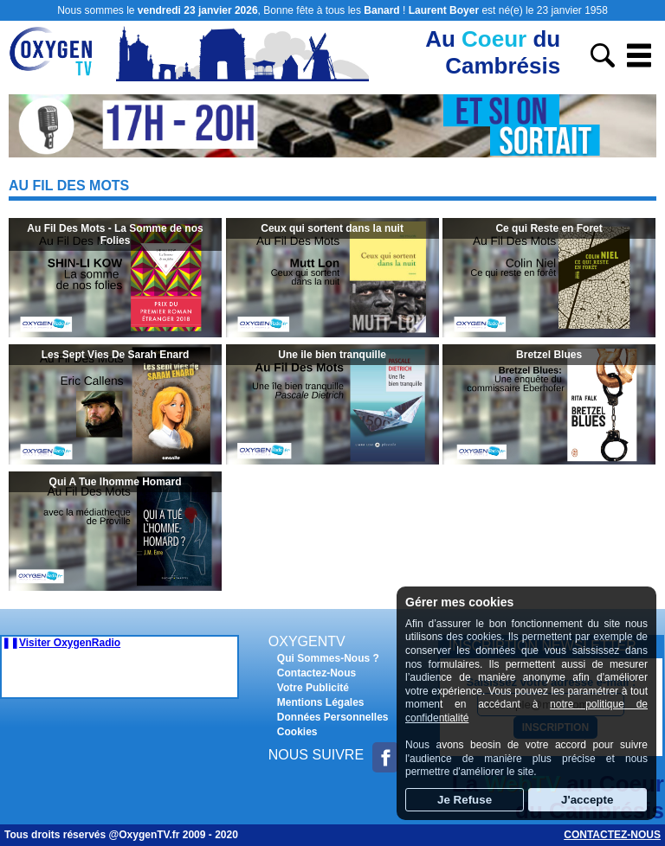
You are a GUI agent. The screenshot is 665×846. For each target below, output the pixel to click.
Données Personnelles (333, 717)
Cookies (297, 732)
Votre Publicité (313, 688)
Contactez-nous (612, 835)
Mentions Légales (321, 702)
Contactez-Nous (316, 673)
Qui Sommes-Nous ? (328, 658)
